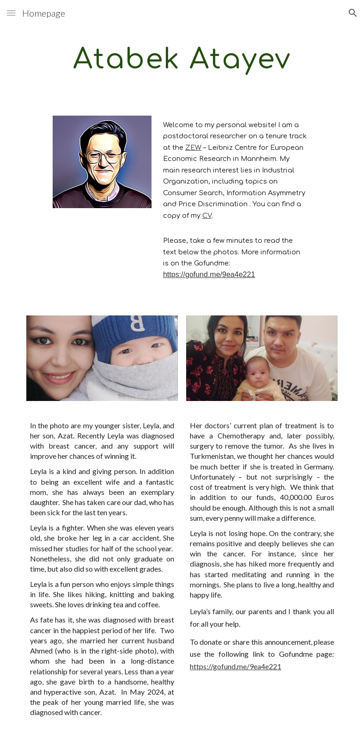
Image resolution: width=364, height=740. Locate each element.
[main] (182, 59)
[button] (11, 12)
